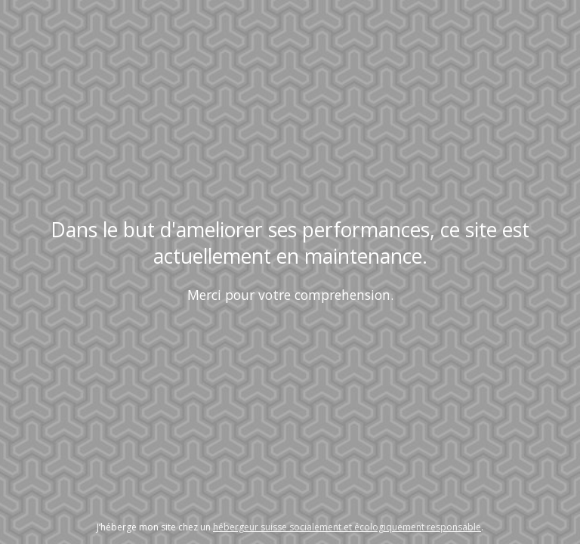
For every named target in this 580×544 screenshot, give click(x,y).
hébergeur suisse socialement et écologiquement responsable (347, 527)
